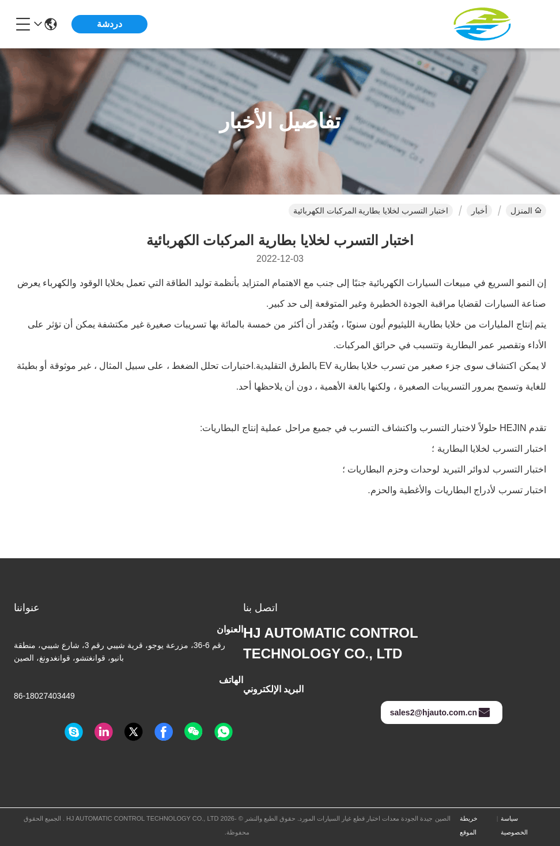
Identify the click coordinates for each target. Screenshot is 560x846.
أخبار (479, 210)
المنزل (526, 210)
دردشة (109, 24)
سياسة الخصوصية (514, 825)
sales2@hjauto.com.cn (440, 712)
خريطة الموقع (469, 825)
